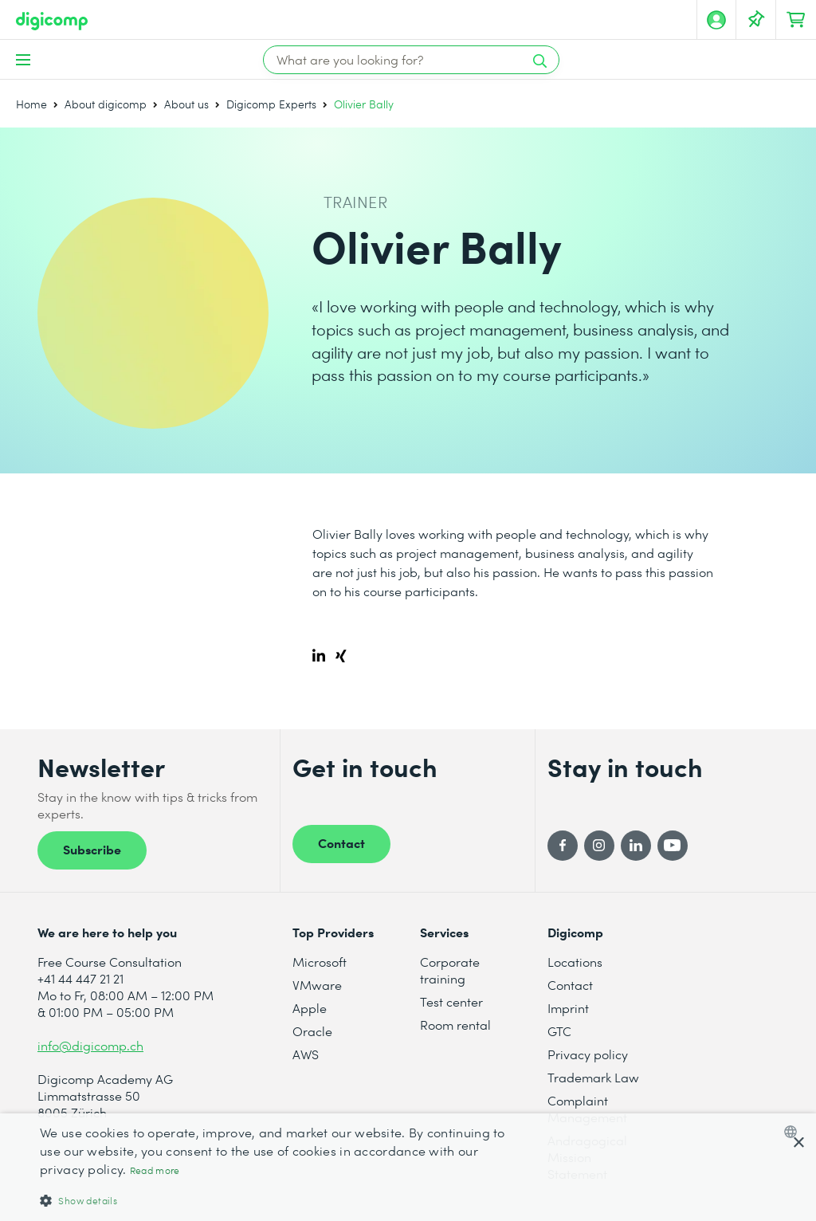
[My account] (716, 20)
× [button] (798, 1143)
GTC (559, 1031)
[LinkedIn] (636, 845)
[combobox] (794, 1131)
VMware (317, 984)
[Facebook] (562, 845)
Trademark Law (593, 1077)
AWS (305, 1054)
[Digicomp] (52, 21)
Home (31, 104)
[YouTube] (672, 845)
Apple (309, 1007)
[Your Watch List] (756, 20)
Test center (451, 1001)
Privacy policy (587, 1054)
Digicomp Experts (271, 104)
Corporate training (450, 970)
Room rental (455, 1024)
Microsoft (319, 961)
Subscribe (92, 849)
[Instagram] (599, 845)
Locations (574, 961)
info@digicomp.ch (90, 1045)
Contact (341, 842)
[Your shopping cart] (796, 20)
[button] (276, 1200)
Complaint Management (587, 1108)
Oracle (312, 1031)
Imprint (568, 1007)
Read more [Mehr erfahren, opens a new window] (155, 1170)
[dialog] (408, 1167)
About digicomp (106, 104)
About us (186, 104)
